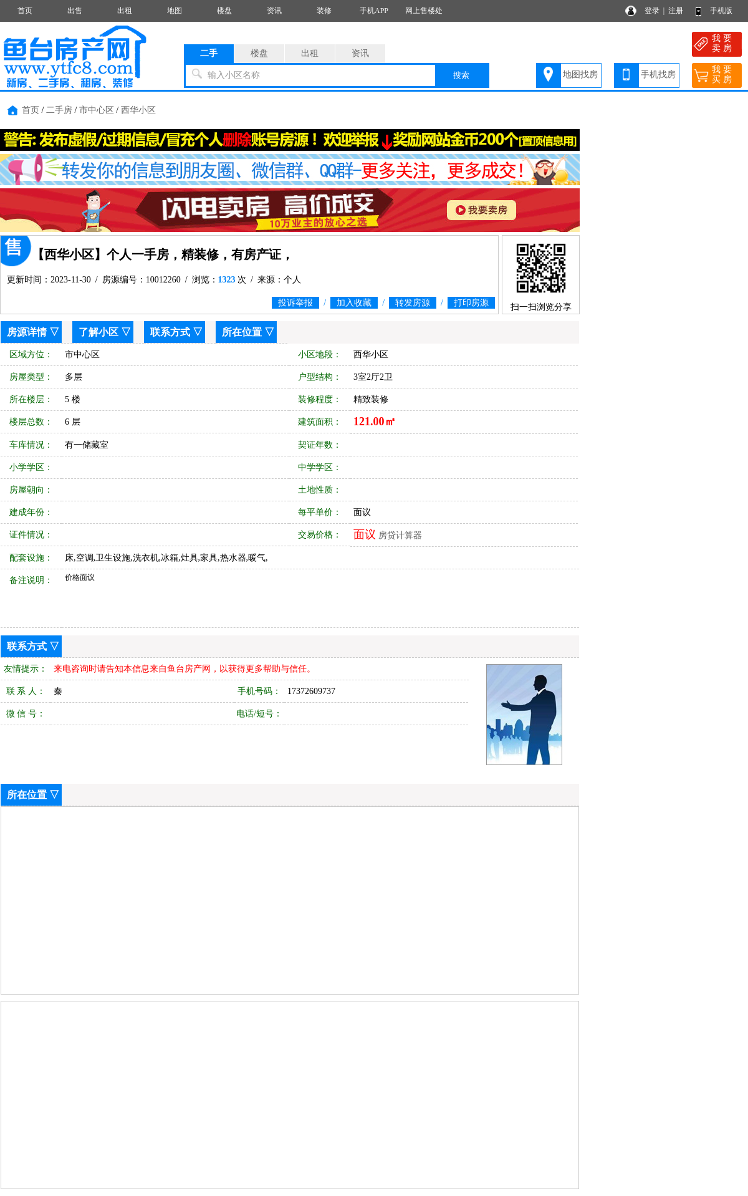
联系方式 (170, 332)
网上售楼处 (424, 10)
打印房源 (471, 302)
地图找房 (580, 74)
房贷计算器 (400, 535)
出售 (74, 10)
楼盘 (224, 10)
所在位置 (242, 332)
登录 (652, 10)
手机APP (374, 10)
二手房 (59, 110)
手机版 (721, 10)
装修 (324, 10)
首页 (24, 10)
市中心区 (96, 110)
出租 (124, 10)
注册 (675, 10)
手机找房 (658, 74)
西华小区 (138, 110)
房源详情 (27, 332)
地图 (174, 10)
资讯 (274, 10)
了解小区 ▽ (105, 332)
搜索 (461, 75)
